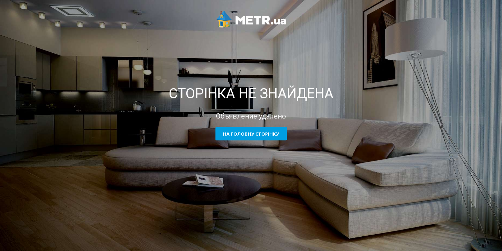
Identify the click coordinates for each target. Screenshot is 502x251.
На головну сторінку (251, 134)
